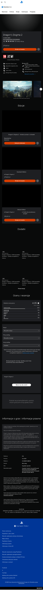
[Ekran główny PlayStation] (21, 2)
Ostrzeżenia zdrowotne (8, 495)
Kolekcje (12, 11)
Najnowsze (4, 11)
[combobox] (21, 330)
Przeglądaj (32, 11)
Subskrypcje (25, 11)
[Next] (41, 89)
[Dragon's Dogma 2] (17, 89)
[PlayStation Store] (7, 7)
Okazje (17, 11)
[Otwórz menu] (1, 2)
